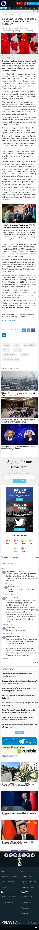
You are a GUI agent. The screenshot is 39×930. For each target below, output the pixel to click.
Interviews (33, 882)
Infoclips (24, 887)
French (29, 3)
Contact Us (25, 914)
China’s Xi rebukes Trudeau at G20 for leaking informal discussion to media (19, 226)
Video (23, 872)
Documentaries (7, 902)
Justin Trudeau (29, 345)
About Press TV (27, 897)
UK (3, 882)
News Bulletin (26, 876)
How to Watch (26, 902)
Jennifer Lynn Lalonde (11, 359)
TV (2, 892)
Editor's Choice (29, 14)
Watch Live (6, 897)
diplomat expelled (9, 354)
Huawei (6, 350)
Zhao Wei (24, 354)
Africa (4, 887)
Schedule (15, 897)
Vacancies (25, 908)
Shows (32, 887)
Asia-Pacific (10, 882)
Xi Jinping (17, 350)
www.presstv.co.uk (9, 320)
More (19, 14)
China (12, 14)
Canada (6, 345)
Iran (3, 876)
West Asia (10, 876)
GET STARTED (19, 481)
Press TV (24, 892)
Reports (24, 882)
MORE (19, 733)
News (5, 14)
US (16, 876)
